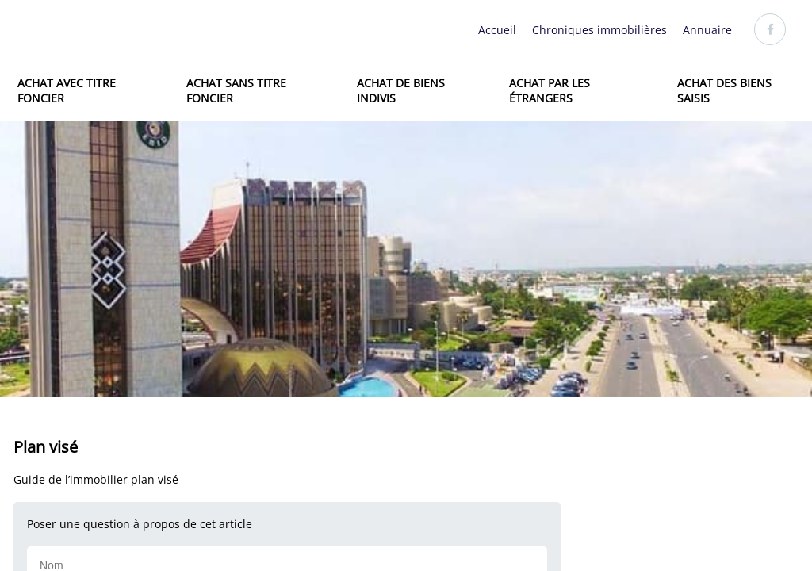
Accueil (497, 29)
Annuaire (707, 29)
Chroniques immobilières (599, 29)
